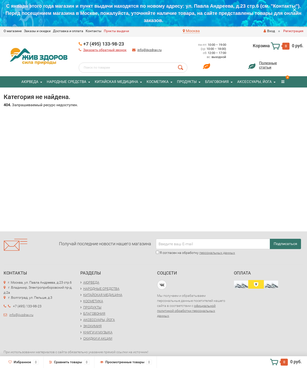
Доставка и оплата (68, 31)
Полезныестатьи (268, 65)
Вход (269, 31)
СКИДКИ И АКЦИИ (97, 338)
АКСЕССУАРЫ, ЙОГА (254, 82)
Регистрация (293, 31)
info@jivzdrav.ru (149, 50)
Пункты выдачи (116, 31)
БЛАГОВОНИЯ (217, 82)
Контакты (93, 31)
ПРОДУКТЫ (187, 82)
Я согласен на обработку (195, 253)
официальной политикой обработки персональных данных (186, 311)
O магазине (13, 31)
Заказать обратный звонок (105, 50)
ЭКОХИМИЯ (92, 326)
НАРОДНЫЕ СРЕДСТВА (66, 82)
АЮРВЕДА (29, 82)
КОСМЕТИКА (158, 82)
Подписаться (285, 243)
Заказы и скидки (37, 31)
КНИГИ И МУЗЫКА (97, 332)
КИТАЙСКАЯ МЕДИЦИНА (116, 82)
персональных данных (217, 253)
